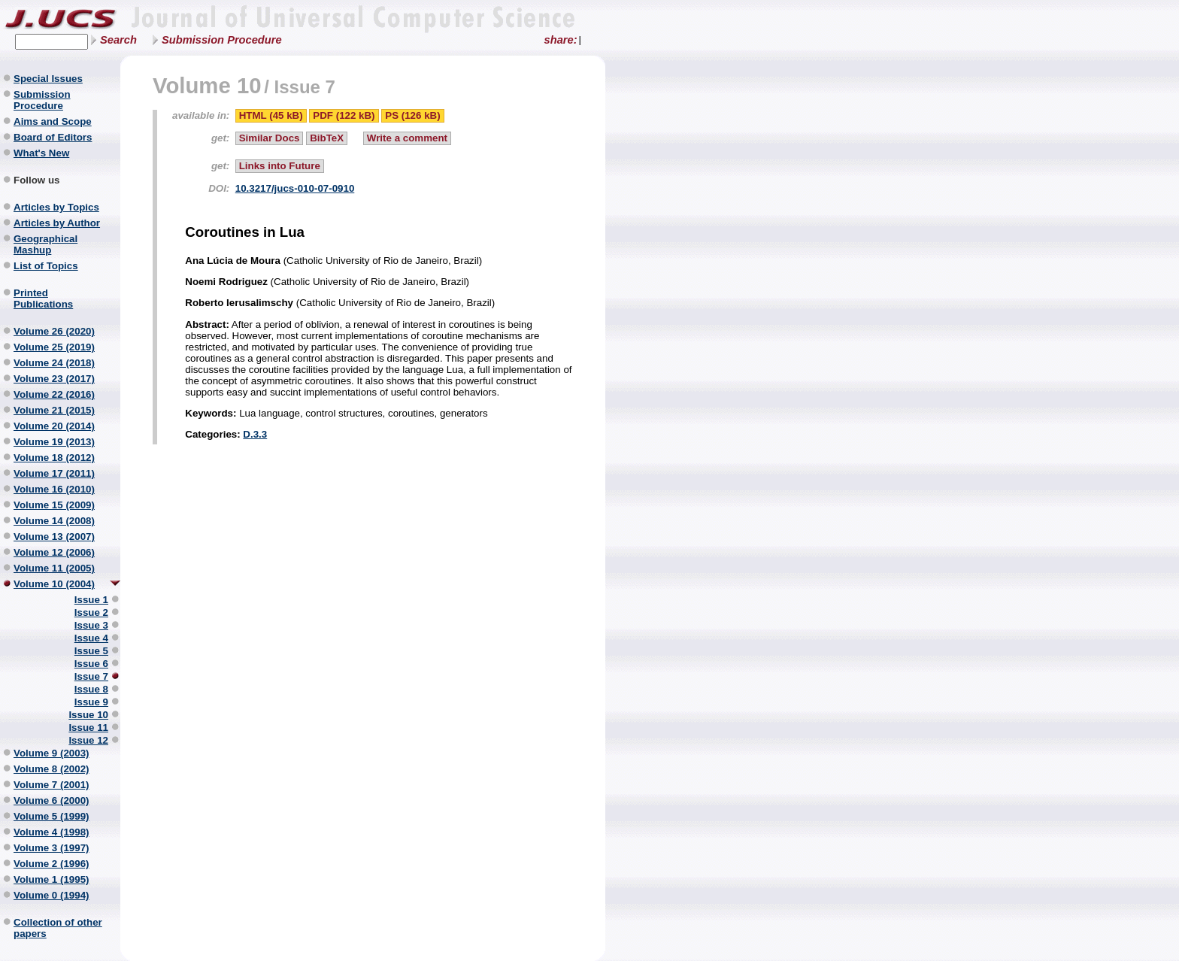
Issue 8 (91, 689)
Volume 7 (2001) (51, 784)
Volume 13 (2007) (54, 536)
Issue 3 (91, 625)
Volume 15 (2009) (54, 505)
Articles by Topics (56, 207)
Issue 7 (91, 676)
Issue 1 (91, 599)
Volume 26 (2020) (54, 331)
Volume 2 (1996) (51, 863)
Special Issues (48, 78)
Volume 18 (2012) (54, 457)
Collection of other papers (58, 928)
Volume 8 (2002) (51, 769)
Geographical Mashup (45, 244)
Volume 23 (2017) (54, 378)
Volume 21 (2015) (54, 410)
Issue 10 (88, 714)
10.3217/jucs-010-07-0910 (295, 188)
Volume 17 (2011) (54, 473)
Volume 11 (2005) (54, 568)
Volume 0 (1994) (51, 895)
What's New (41, 153)
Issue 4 (91, 638)
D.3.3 (255, 434)
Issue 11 (88, 727)
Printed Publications (43, 298)
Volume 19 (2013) (54, 441)
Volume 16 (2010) (54, 489)
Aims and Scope (53, 121)
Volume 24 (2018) (54, 362)
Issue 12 (88, 740)
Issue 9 (91, 702)
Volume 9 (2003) (51, 753)
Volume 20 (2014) (54, 426)
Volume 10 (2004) (54, 584)
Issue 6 (91, 663)
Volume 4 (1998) (51, 832)
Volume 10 (207, 85)
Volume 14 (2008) (54, 520)
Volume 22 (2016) (54, 394)
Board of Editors (53, 137)
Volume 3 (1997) (51, 847)
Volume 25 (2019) (54, 347)
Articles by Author (57, 223)
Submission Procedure (222, 40)
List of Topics (46, 265)
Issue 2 (91, 612)
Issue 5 (91, 650)
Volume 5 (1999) (51, 816)
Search (118, 40)
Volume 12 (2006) (54, 552)
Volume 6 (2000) (51, 800)
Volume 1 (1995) (51, 879)
